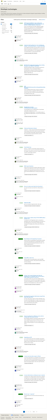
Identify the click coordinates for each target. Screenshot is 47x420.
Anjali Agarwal (19, 98)
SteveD (18, 249)
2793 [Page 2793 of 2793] (34, 411)
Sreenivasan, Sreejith (20, 119)
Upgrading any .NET (28, 337)
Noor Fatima (18, 370)
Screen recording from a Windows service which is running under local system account (34, 316)
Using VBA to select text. (29, 257)
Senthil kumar (19, 40)
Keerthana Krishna (19, 385)
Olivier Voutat (19, 81)
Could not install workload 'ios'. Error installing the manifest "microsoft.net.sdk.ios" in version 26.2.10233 (34, 46)
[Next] (37, 412)
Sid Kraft (18, 138)
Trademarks (2, 418)
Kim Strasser (18, 56)
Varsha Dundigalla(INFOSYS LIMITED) (22, 60)
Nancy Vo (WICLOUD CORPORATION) (22, 102)
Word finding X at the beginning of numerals (32, 238)
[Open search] (43, 1)
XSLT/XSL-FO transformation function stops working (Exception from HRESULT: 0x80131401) (34, 65)
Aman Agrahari (19, 36)
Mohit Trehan (19, 307)
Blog (12, 417)
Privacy (20, 417)
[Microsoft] (1, 1)
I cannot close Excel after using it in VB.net (32, 356)
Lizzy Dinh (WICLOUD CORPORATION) (22, 351)
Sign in (45, 1)
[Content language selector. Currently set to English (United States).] (5, 415)
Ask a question (43, 3)
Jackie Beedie (19, 194)
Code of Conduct (39, 417)
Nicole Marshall (19, 311)
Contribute (16, 417)
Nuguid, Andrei (19, 347)
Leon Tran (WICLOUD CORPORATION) (22, 142)
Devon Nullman (19, 366)
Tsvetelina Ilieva (19, 77)
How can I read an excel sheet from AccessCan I (33, 186)
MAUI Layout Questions (28, 166)
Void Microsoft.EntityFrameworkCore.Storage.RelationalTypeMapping (34, 87)
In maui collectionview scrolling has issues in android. (34, 375)
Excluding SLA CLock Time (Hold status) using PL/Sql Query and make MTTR (34, 297)
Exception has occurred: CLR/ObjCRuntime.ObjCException (30, 107)
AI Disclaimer (3, 417)
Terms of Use (34, 417)
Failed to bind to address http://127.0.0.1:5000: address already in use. (34, 218)
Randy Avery (18, 209)
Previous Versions (8, 417)
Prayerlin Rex (18, 328)
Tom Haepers (18, 230)
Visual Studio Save (27, 147)
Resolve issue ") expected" (29, 394)
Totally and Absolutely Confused (30, 128)
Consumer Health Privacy (26, 417)
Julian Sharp (18, 405)
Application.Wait (27, 202)
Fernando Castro (19, 287)
